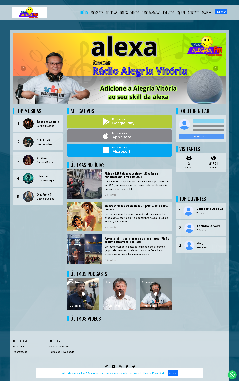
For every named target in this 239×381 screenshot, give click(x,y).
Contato (193, 12)
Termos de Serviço (59, 346)
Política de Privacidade (61, 351)
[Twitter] (133, 367)
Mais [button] (205, 12)
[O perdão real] (83, 294)
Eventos (168, 12)
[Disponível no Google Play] (119, 121)
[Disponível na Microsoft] (119, 150)
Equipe (181, 12)
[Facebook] (127, 367)
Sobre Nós (18, 346)
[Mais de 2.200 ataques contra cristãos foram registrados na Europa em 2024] (119, 184)
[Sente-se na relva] (156, 294)
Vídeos (134, 12)
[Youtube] (114, 367)
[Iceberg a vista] (119, 294)
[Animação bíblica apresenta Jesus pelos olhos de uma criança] (119, 216)
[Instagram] (120, 367)
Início (84, 12)
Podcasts (96, 12)
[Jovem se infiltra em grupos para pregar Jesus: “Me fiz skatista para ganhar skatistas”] (119, 249)
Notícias (111, 12)
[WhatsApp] (106, 367)
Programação (151, 12)
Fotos (124, 12)
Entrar (221, 11)
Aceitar (173, 373)
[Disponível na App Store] (119, 135)
